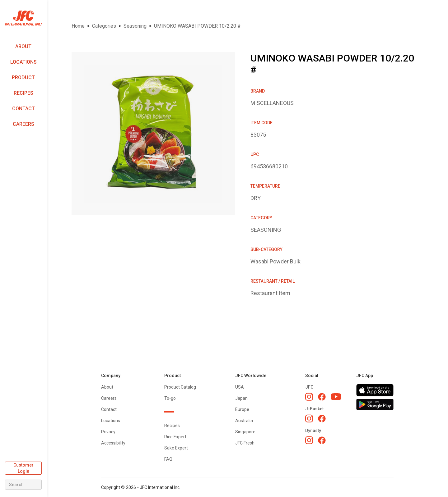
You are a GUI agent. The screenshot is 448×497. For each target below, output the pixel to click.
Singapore (245, 431)
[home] (23, 18)
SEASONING (135, 26)
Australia (244, 420)
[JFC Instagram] (309, 397)
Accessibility (113, 442)
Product (23, 77)
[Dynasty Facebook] (322, 440)
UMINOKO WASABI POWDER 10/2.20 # (197, 26)
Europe (242, 409)
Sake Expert (176, 447)
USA (239, 387)
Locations (23, 62)
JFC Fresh (244, 442)
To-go (170, 398)
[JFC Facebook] (322, 397)
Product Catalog (180, 387)
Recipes (23, 93)
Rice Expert (175, 436)
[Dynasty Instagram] (309, 440)
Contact (23, 109)
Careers (23, 124)
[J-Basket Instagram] (309, 418)
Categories (104, 26)
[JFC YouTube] (336, 396)
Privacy (108, 431)
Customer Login (23, 468)
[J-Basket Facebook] (322, 418)
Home (78, 26)
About (23, 46)
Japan (241, 398)
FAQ (168, 459)
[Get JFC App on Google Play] (375, 404)
